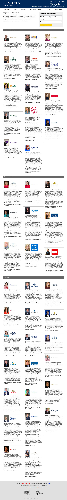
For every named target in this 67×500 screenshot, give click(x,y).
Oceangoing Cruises (27, 495)
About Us (37, 491)
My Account (62, 1)
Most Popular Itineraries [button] (36, 9)
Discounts (23, 9)
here (49, 483)
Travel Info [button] (48, 9)
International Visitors (39, 493)
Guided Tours (26, 492)
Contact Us (38, 492)
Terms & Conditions (39, 495)
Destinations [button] (7, 9)
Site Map (37, 494)
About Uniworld (59, 9)
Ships (15, 9)
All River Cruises (27, 491)
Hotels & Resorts (27, 494)
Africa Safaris (26, 493)
